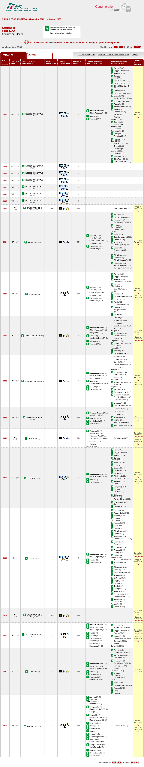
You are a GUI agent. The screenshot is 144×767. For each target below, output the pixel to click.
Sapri (116, 122)
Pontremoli (118, 333)
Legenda (135, 54)
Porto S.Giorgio (119, 499)
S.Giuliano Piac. (95, 436)
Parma (116, 68)
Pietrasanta (118, 400)
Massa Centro (119, 395)
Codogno (92, 341)
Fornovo (117, 318)
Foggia (116, 581)
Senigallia (117, 487)
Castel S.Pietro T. (120, 229)
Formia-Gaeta (119, 101)
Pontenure (118, 414)
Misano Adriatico (120, 265)
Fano (116, 484)
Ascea (116, 114)
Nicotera (117, 153)
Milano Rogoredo (95, 113)
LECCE (32, 558)
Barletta (117, 583)
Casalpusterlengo (95, 338)
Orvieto (116, 90)
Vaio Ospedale (119, 208)
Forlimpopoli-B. (119, 245)
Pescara (117, 570)
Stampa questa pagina (86, 54)
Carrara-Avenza (120, 353)
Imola (116, 234)
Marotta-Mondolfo (95, 709)
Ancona (117, 489)
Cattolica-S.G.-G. (120, 268)
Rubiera (117, 633)
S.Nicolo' (92, 243)
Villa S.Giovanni (120, 162)
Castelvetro (93, 433)
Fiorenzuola (93, 249)
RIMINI (31, 294)
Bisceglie (117, 589)
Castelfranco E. (119, 222)
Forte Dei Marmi (120, 397)
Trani (116, 586)
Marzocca (93, 704)
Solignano (117, 320)
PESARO (31, 242)
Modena (117, 73)
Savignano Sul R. (120, 250)
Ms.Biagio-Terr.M (120, 98)
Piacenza (92, 119)
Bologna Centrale (115, 77)
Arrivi (32, 55)
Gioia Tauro (118, 159)
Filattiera (117, 336)
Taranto (117, 599)
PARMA (31, 438)
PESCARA (31, 478)
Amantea (117, 136)
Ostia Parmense (120, 326)
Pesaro (116, 481)
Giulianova (118, 507)
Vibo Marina (118, 143)
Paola (116, 134)
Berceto (117, 323)
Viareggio (117, 403)
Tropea (116, 146)
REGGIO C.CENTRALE (34, 114)
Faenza (117, 240)
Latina (116, 96)
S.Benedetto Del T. (121, 502)
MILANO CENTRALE (34, 417)
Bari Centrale (119, 594)
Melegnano (93, 333)
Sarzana (117, 351)
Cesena (117, 248)
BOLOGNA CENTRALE (34, 635)
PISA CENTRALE (31, 381)
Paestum (117, 112)
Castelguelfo (118, 438)
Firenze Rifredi (119, 83)
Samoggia (118, 641)
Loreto (116, 492)
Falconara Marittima (91, 700)
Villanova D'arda (95, 438)
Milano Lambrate (120, 425)
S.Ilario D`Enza (119, 627)
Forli (115, 242)
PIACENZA (31, 726)
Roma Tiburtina (119, 93)
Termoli (116, 575)
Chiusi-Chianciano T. (121, 86)
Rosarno (117, 156)
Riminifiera (118, 255)
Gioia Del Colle (119, 596)
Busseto (92, 441)
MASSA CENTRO (31, 336)
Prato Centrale (119, 80)
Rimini (116, 258)
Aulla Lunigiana (119, 343)
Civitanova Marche (116, 496)
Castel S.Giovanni (96, 241)
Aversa (116, 104)
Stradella (92, 238)
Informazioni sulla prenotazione (61, 33)
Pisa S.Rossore (119, 406)
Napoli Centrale (119, 107)
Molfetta (117, 591)
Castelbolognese (120, 237)
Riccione (117, 263)
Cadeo (116, 411)
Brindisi (116, 607)
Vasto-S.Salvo (119, 572)
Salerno (117, 109)
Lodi (91, 116)
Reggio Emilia (119, 71)
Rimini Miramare (120, 260)
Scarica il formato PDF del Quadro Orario (113, 54)
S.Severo (117, 578)
